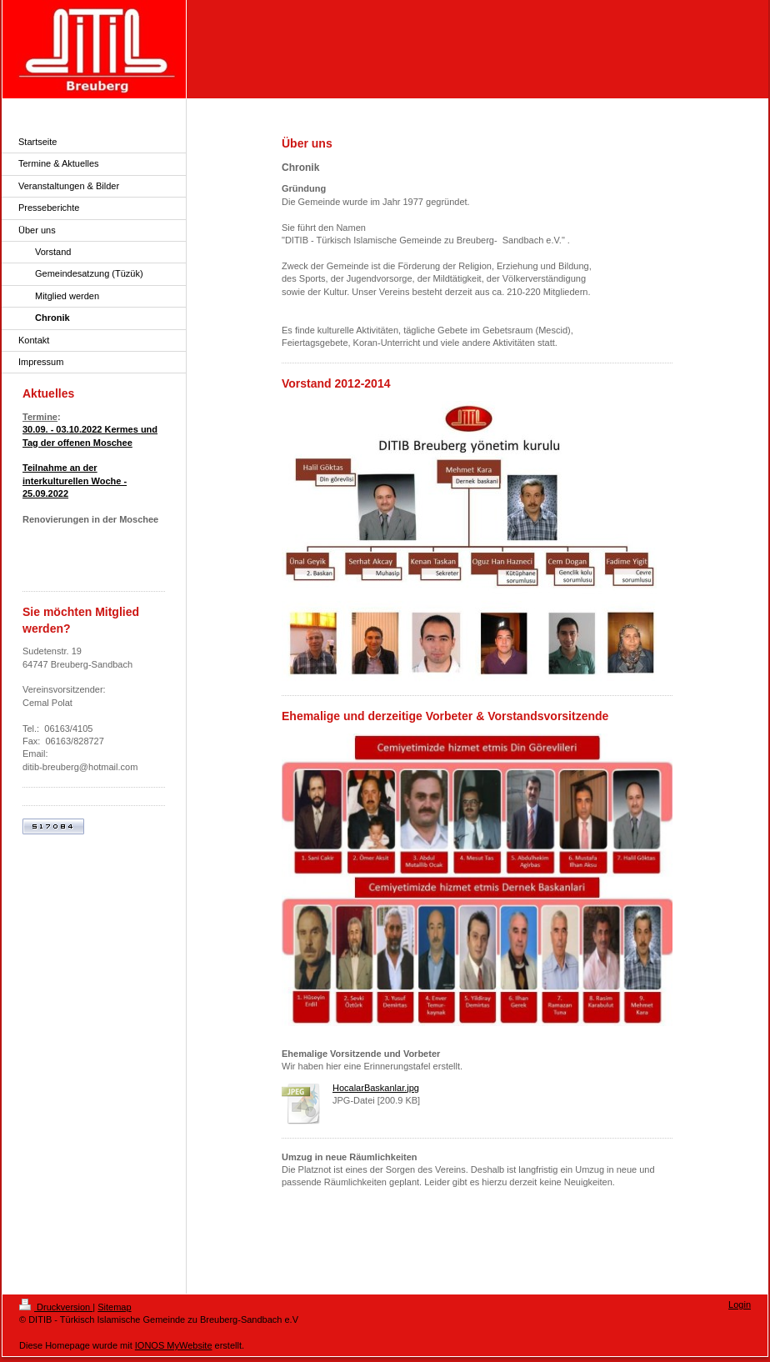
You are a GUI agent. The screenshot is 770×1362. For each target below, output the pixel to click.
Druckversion (55, 1307)
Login (739, 1304)
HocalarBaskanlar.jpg (375, 1088)
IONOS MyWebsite (173, 1345)
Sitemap (114, 1307)
